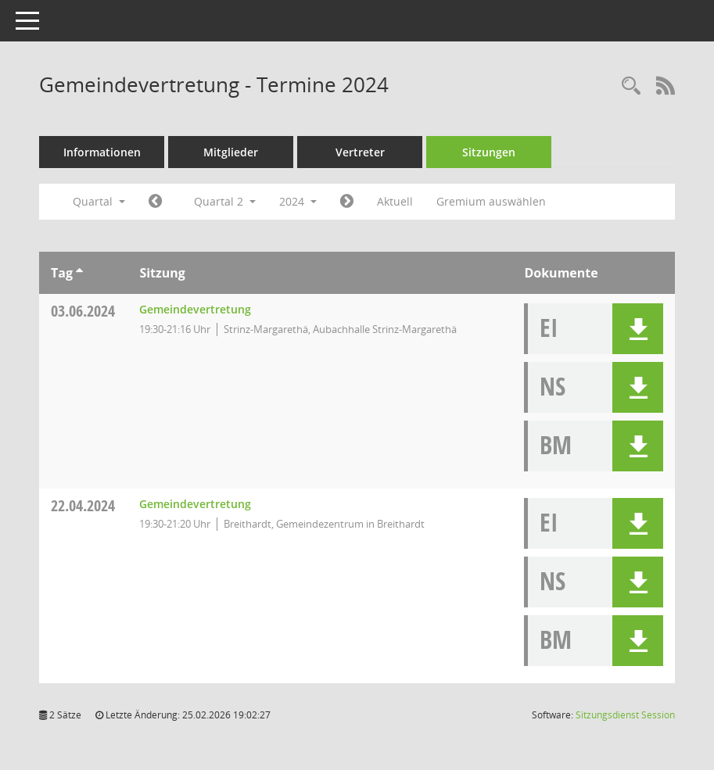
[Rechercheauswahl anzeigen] (631, 86)
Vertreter (360, 152)
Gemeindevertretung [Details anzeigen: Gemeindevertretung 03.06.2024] (195, 309)
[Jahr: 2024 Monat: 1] (155, 202)
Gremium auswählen (491, 201)
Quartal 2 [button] (225, 201)
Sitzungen (488, 152)
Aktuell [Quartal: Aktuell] (395, 201)
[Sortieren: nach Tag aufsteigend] (79, 272)
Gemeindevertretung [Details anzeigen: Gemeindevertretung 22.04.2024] (195, 503)
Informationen (102, 152)
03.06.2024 (83, 310)
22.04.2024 (83, 505)
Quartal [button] (99, 201)
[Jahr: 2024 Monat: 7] (346, 202)
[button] (637, 328)
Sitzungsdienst (625, 715)
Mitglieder (230, 152)
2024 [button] (298, 201)
